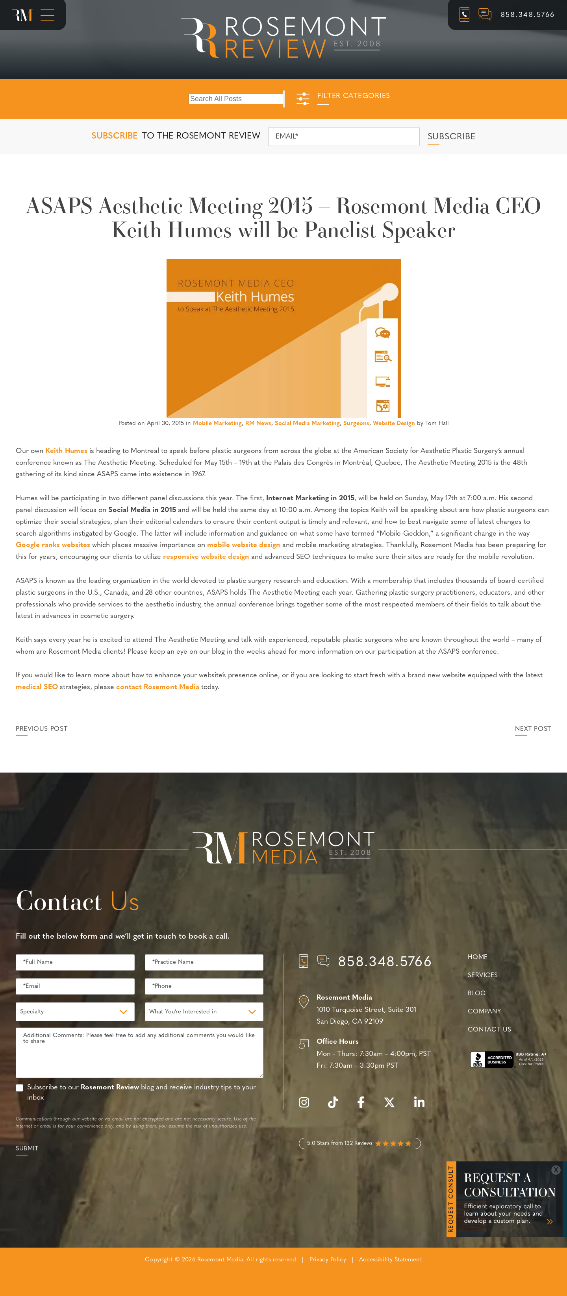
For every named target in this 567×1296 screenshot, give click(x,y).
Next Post (533, 729)
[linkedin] (423, 1107)
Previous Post (41, 729)
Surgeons (356, 424)
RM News (258, 424)
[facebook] (364, 1107)
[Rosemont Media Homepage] (22, 15)
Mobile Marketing (217, 424)
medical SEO (37, 687)
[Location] (365, 1010)
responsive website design (206, 557)
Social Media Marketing (307, 424)
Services (483, 975)
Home (478, 957)
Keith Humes (66, 451)
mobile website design (243, 545)
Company (484, 1012)
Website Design (394, 424)
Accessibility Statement (390, 1260)
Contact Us (489, 1030)
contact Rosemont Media (157, 687)
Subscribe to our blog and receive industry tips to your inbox (141, 1092)
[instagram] (308, 1107)
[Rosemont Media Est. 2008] (283, 849)
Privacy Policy (327, 1260)
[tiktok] (337, 1107)
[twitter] (393, 1107)
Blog (477, 994)
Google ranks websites (53, 545)
